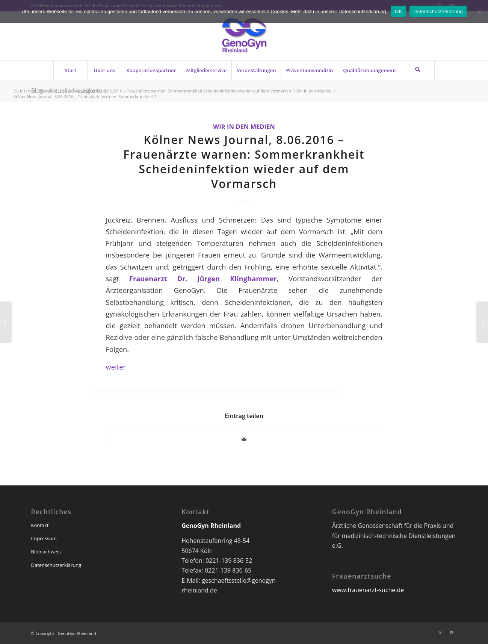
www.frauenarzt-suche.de (368, 590)
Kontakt (39, 525)
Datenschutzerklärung (56, 565)
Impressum (44, 538)
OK (398, 11)
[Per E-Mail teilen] (244, 439)
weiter (116, 366)
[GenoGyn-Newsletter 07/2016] (6, 322)
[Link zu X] (440, 632)
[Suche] (418, 70)
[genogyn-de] (244, 36)
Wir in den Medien (244, 126)
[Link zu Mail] (451, 632)
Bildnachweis (45, 551)
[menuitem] (70, 70)
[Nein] (478, 11)
